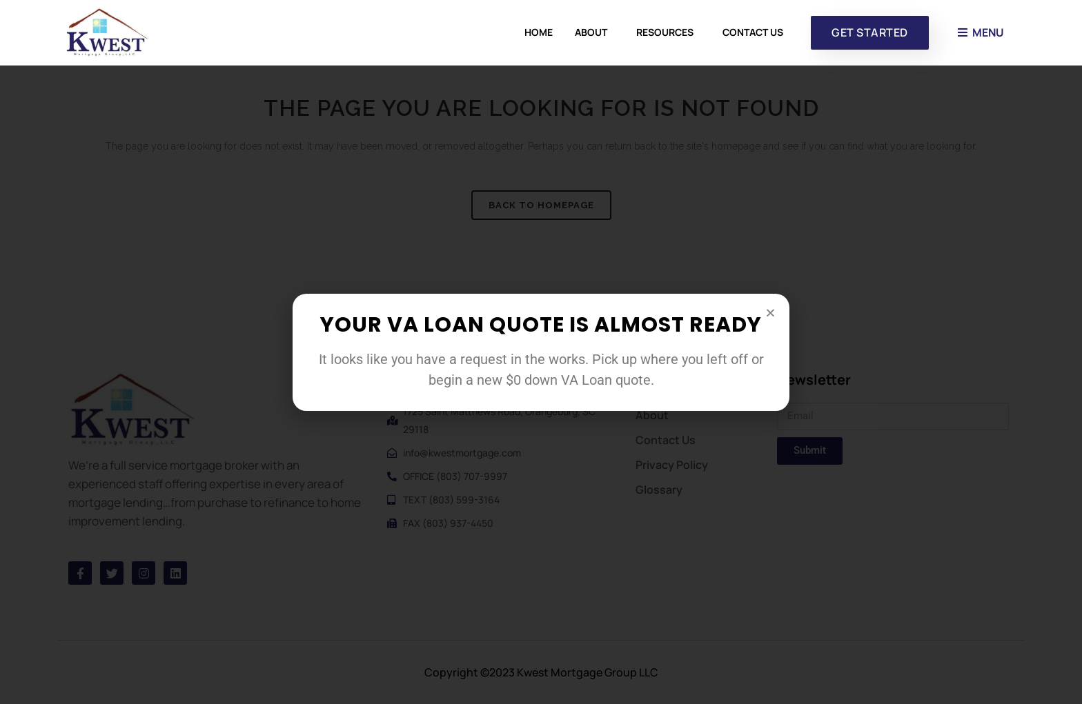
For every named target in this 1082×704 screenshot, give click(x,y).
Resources (668, 32)
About (594, 32)
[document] (541, 352)
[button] (770, 313)
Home (538, 32)
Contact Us (752, 32)
